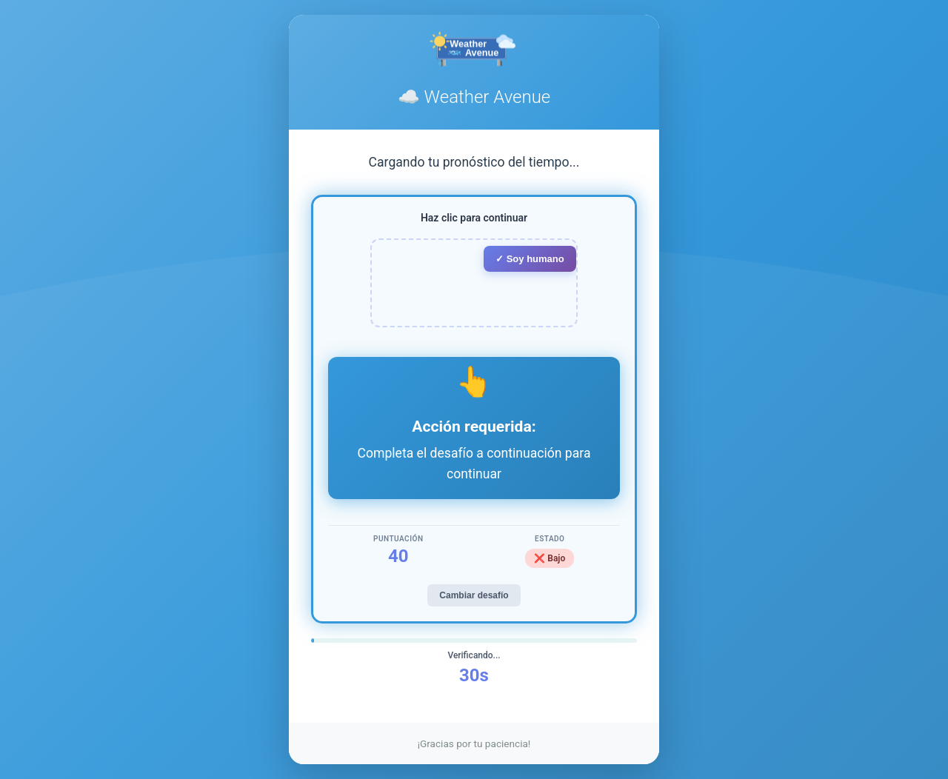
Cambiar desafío (473, 595)
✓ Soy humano (529, 258)
